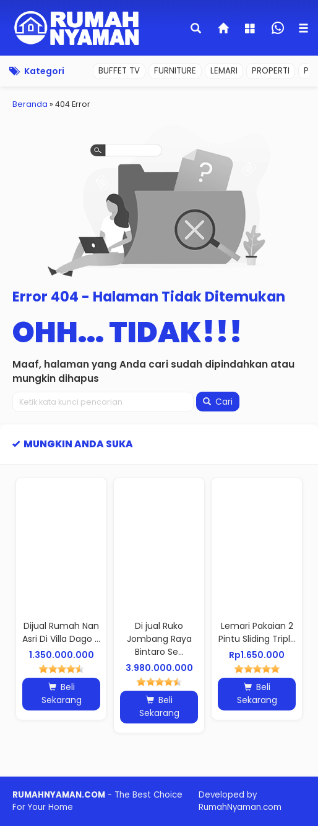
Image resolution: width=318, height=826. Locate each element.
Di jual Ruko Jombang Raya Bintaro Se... (159, 639)
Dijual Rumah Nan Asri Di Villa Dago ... (61, 632)
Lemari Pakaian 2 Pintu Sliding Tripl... (257, 632)
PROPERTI (271, 71)
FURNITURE (175, 71)
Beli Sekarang (61, 693)
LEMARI (224, 71)
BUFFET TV (119, 71)
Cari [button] (218, 401)
